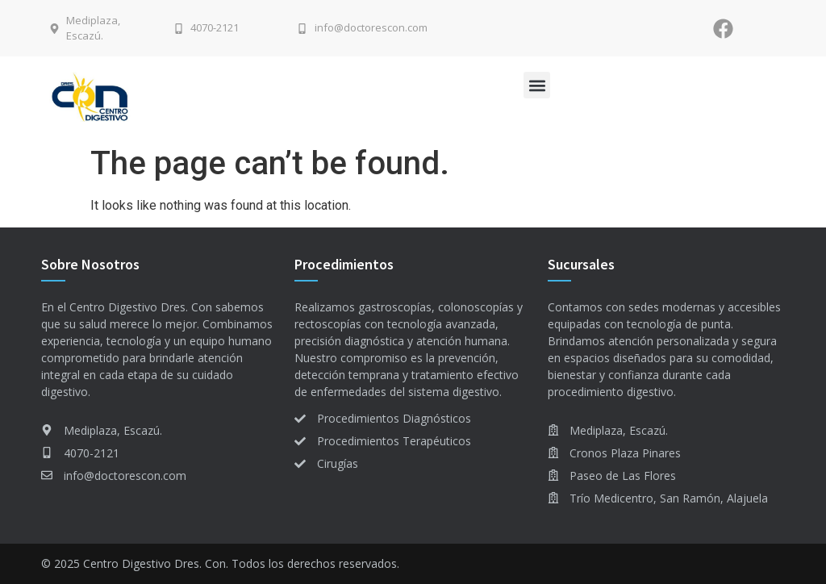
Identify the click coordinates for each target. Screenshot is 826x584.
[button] (537, 85)
